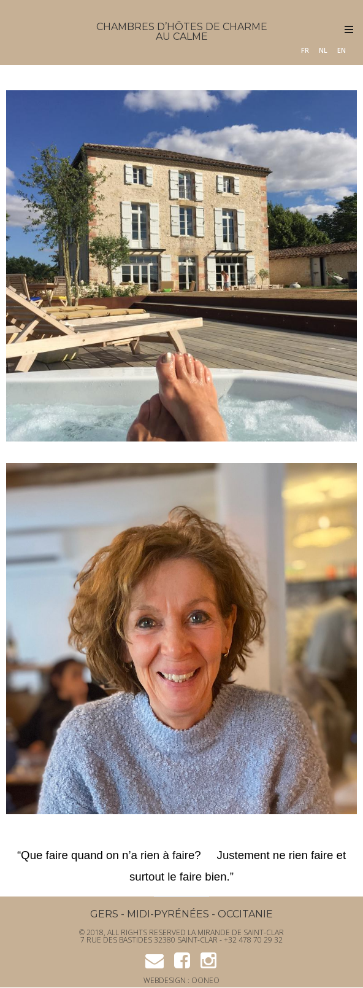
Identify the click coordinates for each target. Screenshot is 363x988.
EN (341, 50)
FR (305, 50)
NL (323, 50)
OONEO (205, 980)
